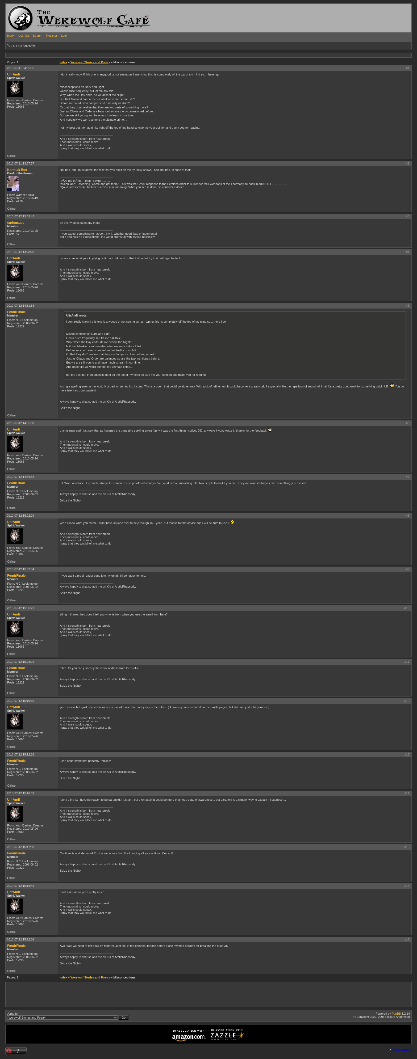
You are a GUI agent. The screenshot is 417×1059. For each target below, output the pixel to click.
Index (10, 35)
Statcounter (402, 1049)
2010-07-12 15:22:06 (20, 939)
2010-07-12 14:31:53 (20, 305)
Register (51, 35)
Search (37, 35)
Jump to (67, 1016)
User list (23, 35)
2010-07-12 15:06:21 (20, 608)
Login (64, 35)
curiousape (15, 223)
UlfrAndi (13, 74)
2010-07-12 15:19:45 (20, 885)
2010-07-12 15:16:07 (20, 793)
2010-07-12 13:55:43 (20, 216)
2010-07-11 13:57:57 (20, 163)
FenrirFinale (16, 312)
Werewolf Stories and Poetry (90, 62)
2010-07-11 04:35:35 (20, 68)
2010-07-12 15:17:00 (20, 847)
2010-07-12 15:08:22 (20, 661)
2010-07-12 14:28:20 (20, 252)
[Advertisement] (102, 55)
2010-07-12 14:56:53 (20, 476)
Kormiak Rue (17, 170)
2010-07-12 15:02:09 (20, 515)
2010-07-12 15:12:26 (20, 754)
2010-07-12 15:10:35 (20, 700)
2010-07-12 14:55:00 (20, 423)
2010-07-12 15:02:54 (20, 569)
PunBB (396, 1013)
